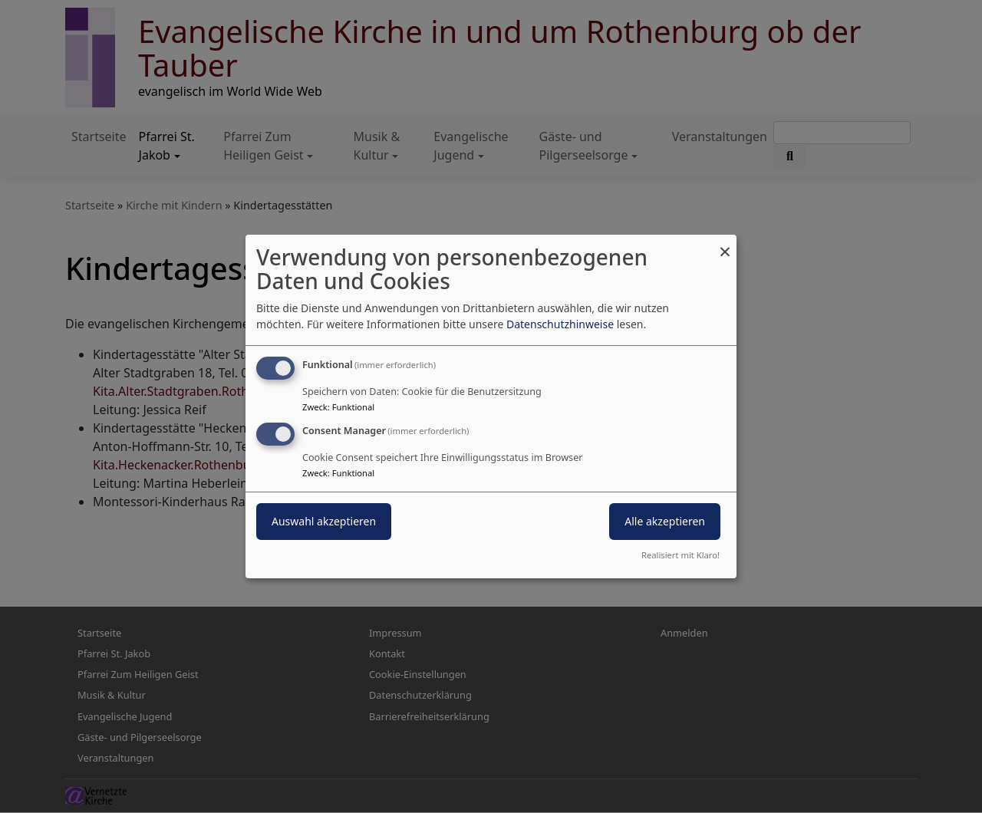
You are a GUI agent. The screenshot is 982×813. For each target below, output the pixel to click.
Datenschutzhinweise (560, 324)
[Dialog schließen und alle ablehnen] (724, 244)
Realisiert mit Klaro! (680, 555)
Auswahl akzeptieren (324, 521)
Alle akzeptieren (664, 521)
